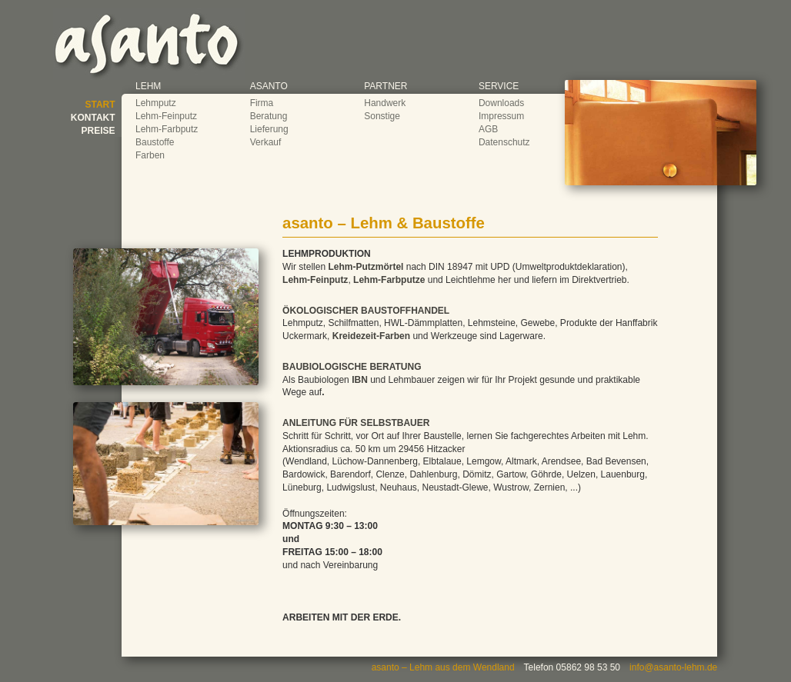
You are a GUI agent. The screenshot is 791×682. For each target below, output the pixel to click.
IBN (360, 379)
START (100, 104)
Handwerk (385, 103)
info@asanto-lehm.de (673, 667)
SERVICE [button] (499, 86)
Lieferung (269, 129)
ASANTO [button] (269, 86)
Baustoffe (154, 142)
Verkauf (266, 142)
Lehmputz (155, 103)
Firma (262, 103)
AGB (488, 129)
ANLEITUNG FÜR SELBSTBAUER (355, 423)
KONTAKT (93, 117)
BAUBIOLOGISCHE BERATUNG (351, 366)
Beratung (269, 116)
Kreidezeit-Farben (371, 336)
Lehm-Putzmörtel (365, 266)
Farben (150, 155)
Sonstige (382, 116)
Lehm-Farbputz (166, 129)
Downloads (501, 103)
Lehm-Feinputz (166, 116)
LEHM (148, 86)
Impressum (501, 116)
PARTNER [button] (385, 86)
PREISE (98, 130)
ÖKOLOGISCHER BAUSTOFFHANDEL (365, 310)
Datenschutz (504, 142)
